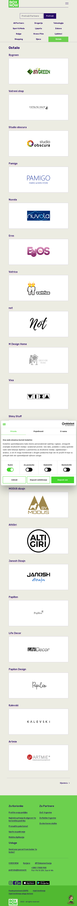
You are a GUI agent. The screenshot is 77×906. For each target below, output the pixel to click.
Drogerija (38, 23)
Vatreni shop (16, 91)
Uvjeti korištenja (39, 891)
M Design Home (18, 343)
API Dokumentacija (43, 863)
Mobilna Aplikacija (16, 837)
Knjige (18, 34)
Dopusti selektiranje (38, 480)
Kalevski (14, 705)
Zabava (58, 28)
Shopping (19, 39)
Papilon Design (18, 669)
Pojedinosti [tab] (39, 431)
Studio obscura (18, 127)
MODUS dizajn (17, 488)
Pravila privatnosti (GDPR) (18, 891)
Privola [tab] (13, 431)
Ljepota (38, 28)
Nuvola (13, 199)
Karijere (26, 863)
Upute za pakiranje (17, 832)
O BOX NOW (13, 863)
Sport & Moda (19, 28)
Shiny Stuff (15, 416)
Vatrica (13, 271)
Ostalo (58, 39)
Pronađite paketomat (18, 826)
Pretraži (50, 16)
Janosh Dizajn (17, 560)
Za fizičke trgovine (47, 818)
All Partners (18, 23)
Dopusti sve (62, 480)
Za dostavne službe (48, 823)
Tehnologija (58, 23)
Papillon (13, 596)
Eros (11, 235)
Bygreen (14, 54)
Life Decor (15, 633)
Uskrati (14, 480)
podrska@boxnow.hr (18, 870)
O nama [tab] (63, 431)
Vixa (11, 380)
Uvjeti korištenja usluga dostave (21, 893)
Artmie (13, 741)
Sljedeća (65, 783)
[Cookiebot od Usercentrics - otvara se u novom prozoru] (63, 424)
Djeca (38, 39)
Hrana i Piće (38, 34)
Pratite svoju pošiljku (18, 812)
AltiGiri (13, 524)
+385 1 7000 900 (38, 868)
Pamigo (13, 163)
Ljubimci (58, 34)
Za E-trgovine (45, 812)
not (11, 307)
